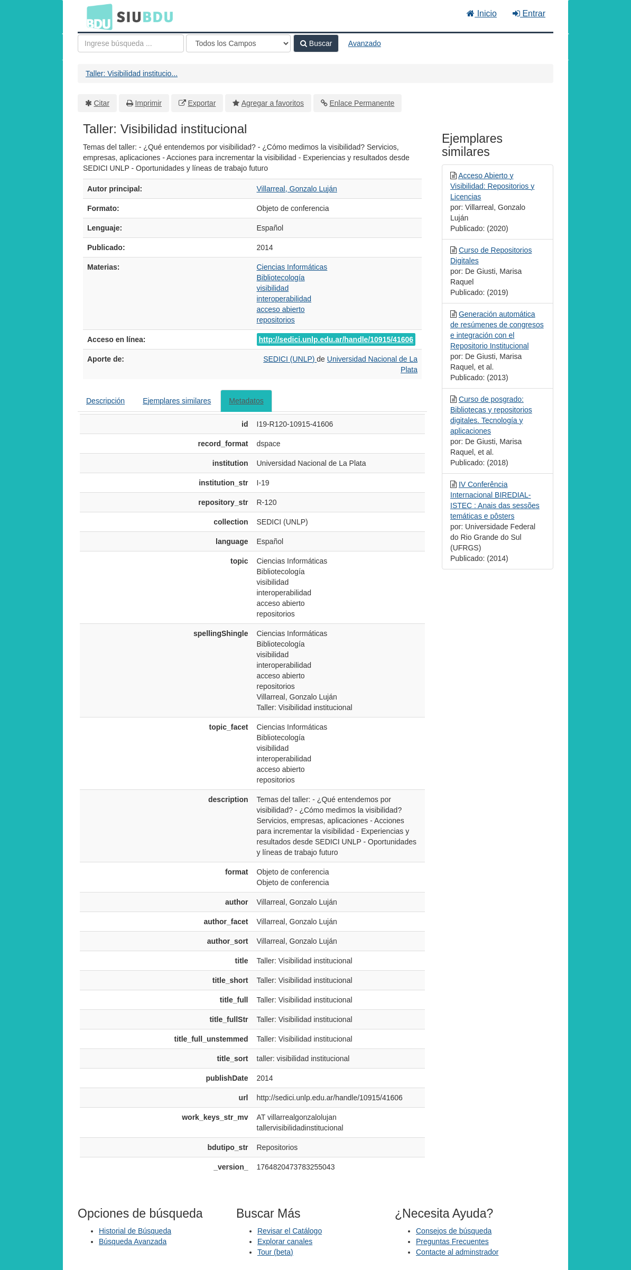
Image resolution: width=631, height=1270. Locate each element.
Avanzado (364, 43)
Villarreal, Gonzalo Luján (297, 189)
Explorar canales (284, 1241)
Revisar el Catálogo (289, 1231)
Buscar (316, 43)
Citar (102, 103)
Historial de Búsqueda (135, 1231)
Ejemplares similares (177, 401)
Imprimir (148, 103)
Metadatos (246, 401)
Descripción (105, 401)
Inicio (482, 13)
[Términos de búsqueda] (131, 43)
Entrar (529, 13)
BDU (96, 16)
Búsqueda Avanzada (132, 1241)
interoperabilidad (284, 299)
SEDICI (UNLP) (290, 359)
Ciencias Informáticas (292, 267)
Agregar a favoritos (273, 103)
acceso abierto (281, 309)
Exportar (202, 103)
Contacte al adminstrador (457, 1252)
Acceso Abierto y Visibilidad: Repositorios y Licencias (492, 186)
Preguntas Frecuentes (452, 1241)
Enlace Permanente (361, 103)
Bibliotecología (281, 277)
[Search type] (238, 43)
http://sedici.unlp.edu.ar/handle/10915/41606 (336, 339)
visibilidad (273, 288)
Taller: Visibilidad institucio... (132, 73)
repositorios (276, 320)
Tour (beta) (275, 1252)
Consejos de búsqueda (453, 1231)
